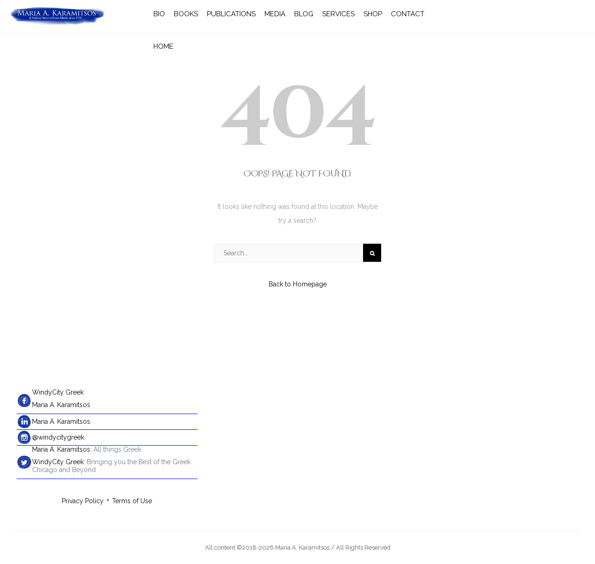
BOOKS (186, 14)
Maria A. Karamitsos (61, 404)
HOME (163, 46)
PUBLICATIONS (231, 14)
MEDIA (274, 14)
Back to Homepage (298, 284)
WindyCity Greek (58, 392)
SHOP (373, 14)
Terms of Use (132, 501)
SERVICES (338, 14)
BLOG (303, 14)
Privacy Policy (83, 501)
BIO (159, 14)
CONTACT (407, 14)
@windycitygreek (58, 437)
